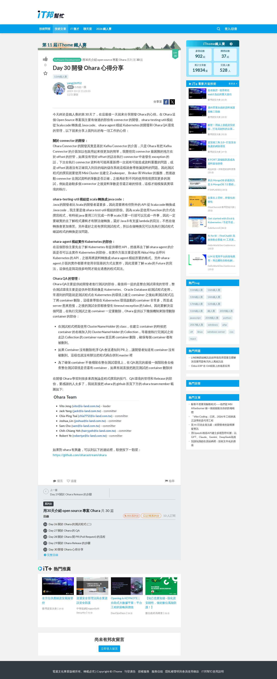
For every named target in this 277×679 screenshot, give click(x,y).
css (231, 331)
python (227, 317)
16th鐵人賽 (214, 289)
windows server (216, 331)
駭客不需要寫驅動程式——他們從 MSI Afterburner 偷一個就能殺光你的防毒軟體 (213, 408)
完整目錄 (50, 554)
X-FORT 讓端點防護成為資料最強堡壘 (221, 161)
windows (213, 324)
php (225, 324)
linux (200, 331)
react (193, 338)
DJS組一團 (76, 86)
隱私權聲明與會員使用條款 (182, 671)
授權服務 (143, 671)
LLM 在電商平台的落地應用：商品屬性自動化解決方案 (221, 258)
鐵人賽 (211, 310)
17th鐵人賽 (196, 303)
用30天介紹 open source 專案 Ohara (104, 59)
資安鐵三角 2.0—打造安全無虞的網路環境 (222, 144)
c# (191, 331)
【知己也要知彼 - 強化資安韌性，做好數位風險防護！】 (160, 602)
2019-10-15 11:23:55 (79, 91)
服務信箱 (157, 671)
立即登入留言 (109, 648)
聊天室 (87, 28)
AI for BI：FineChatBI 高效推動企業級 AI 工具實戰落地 (221, 238)
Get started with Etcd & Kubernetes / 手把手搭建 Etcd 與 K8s (221, 220)
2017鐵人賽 (196, 324)
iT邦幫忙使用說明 (212, 671)
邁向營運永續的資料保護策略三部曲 (221, 109)
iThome (117, 671)
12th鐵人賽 (214, 303)
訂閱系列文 (151, 515)
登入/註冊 (231, 28)
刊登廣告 (130, 671)
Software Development (67, 59)
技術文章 (60, 28)
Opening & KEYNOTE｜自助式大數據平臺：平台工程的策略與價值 (126, 602)
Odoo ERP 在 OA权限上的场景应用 (210, 365)
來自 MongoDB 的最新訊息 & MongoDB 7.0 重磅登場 (222, 182)
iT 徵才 (74, 28)
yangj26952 (74, 83)
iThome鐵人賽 (217, 44)
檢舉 (169, 480)
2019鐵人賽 (226, 310)
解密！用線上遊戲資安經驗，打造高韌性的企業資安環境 (221, 127)
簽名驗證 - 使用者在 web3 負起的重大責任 (220, 92)
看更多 (233, 83)
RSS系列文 (131, 515)
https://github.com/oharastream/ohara (80, 455)
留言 (58, 480)
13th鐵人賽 (196, 296)
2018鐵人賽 (212, 317)
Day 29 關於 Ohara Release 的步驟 (69, 543)
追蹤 (72, 480)
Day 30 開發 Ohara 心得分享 (66, 549)
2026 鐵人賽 (103, 28)
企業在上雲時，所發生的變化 (221, 199)
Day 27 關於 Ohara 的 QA (64, 530)
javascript (195, 317)
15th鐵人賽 (196, 289)
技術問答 (45, 28)
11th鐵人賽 (60, 76)
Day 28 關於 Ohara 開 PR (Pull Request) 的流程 (77, 536)
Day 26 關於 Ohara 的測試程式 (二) (70, 524)
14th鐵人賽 (214, 296)
